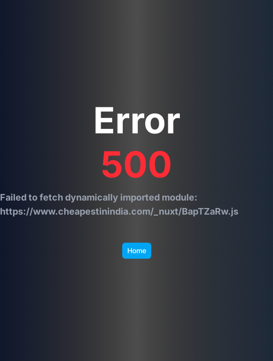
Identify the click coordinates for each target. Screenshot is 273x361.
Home (136, 250)
